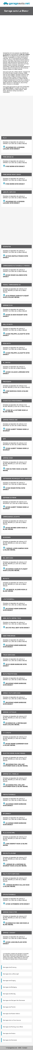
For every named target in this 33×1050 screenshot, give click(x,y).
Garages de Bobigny (10, 987)
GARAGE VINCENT (9, 932)
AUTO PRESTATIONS (10, 674)
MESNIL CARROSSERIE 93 (12, 284)
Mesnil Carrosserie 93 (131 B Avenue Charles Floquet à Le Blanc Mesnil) (15, 68)
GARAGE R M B (7, 305)
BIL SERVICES (8, 558)
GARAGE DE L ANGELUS (11, 774)
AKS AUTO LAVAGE (9, 853)
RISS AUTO (7, 343)
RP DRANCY (7, 813)
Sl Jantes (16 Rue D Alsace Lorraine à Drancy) (15, 76)
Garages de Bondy (9, 993)
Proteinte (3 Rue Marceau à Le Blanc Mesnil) (15, 78)
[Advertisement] (16, 34)
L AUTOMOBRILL (8, 599)
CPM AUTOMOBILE (9, 894)
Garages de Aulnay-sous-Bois (13, 1027)
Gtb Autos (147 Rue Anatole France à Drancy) (16, 64)
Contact (24, 1048)
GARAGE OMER (8, 458)
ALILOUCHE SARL (9, 832)
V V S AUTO (7, 732)
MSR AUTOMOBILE (9, 794)
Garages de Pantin (9, 1007)
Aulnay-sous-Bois (17, 90)
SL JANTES (6, 362)
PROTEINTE (7, 381)
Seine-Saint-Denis (23, 55)
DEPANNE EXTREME (9, 497)
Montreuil (9, 90)
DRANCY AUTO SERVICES (11, 693)
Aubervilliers (6, 92)
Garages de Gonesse (10, 1040)
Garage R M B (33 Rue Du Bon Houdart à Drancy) (16, 72)
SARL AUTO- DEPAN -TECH (12, 618)
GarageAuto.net (7, 53)
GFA (4, 439)
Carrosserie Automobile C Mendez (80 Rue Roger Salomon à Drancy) (16, 67)
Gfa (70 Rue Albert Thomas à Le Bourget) (15, 83)
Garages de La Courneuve (12, 1020)
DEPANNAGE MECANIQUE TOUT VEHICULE (17, 478)
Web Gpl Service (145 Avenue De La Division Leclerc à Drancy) (15, 63)
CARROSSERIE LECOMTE (11, 516)
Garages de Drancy (9, 967)
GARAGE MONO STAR (10, 912)
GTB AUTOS (7, 246)
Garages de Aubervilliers (11, 1013)
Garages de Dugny (9, 980)
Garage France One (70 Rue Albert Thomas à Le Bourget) (15, 82)
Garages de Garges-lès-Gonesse (14, 1000)
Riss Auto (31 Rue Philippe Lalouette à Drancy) (16, 75)
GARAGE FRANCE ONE (10, 420)
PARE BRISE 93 (8, 157)
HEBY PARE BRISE (9, 636)
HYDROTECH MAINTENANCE (12, 400)
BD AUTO (6, 578)
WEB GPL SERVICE (9, 192)
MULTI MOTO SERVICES (11, 874)
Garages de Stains (9, 1033)
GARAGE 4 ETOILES (9, 712)
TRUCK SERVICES (9, 655)
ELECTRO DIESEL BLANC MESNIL (14, 753)
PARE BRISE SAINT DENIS (12, 174)
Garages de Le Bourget (11, 974)
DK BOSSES (7, 537)
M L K (4, 138)
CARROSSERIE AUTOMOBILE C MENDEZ (16, 265)
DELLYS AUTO (8, 324)
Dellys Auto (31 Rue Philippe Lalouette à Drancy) (15, 74)
